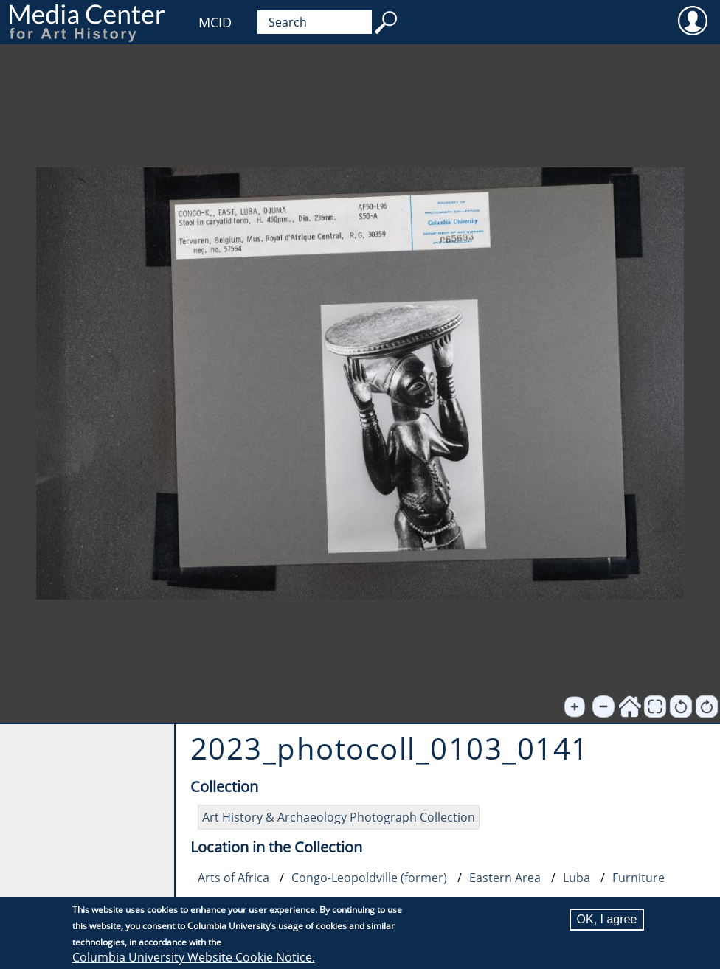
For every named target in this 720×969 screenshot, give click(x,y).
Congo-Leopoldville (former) (369, 877)
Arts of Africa (233, 877)
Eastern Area (505, 877)
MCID (215, 22)
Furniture (638, 877)
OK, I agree (607, 919)
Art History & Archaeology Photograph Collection (338, 817)
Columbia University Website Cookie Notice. (193, 957)
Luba (576, 877)
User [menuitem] (692, 20)
